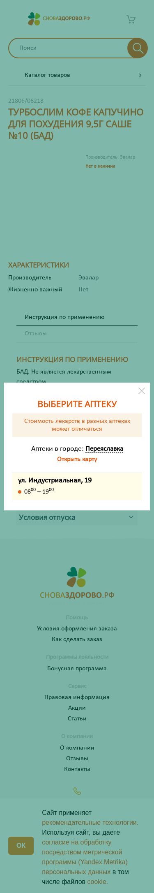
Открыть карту (77, 459)
